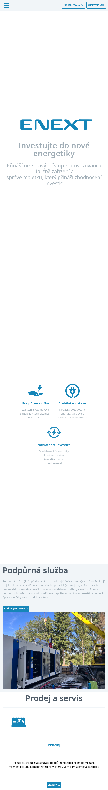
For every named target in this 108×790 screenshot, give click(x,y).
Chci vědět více (96, 5)
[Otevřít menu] (6, 5)
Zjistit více (54, 784)
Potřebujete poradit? (16, 608)
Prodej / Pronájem (73, 5)
